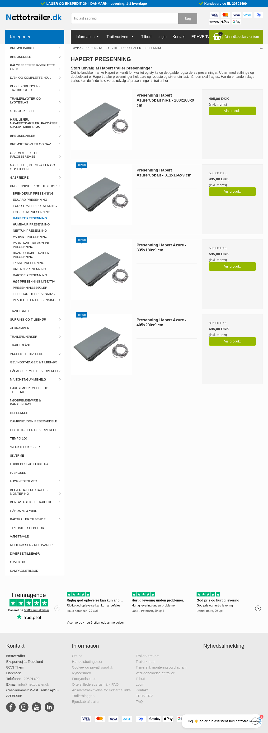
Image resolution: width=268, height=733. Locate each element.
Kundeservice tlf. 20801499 (225, 3)
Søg (187, 18)
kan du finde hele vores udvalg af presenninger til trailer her (124, 81)
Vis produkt (232, 111)
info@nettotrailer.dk (33, 684)
